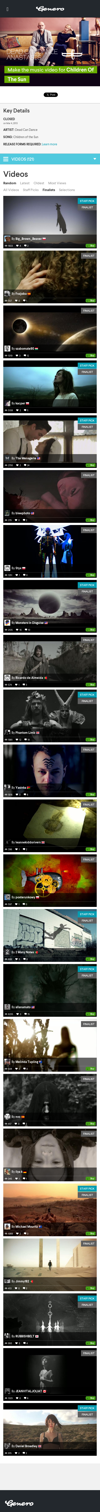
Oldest (39, 183)
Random (9, 183)
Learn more (49, 144)
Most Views (57, 183)
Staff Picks (31, 189)
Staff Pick (87, 201)
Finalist (87, 207)
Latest (25, 183)
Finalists (49, 189)
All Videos (11, 189)
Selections (67, 189)
